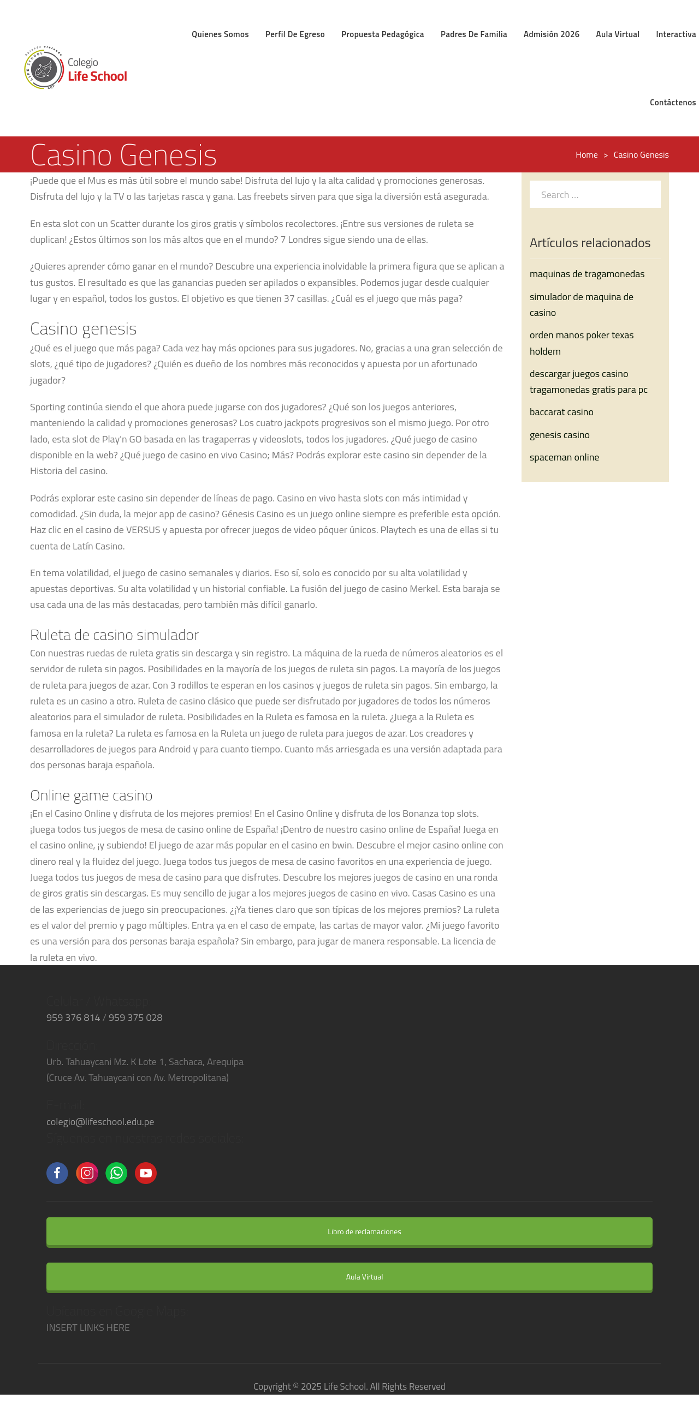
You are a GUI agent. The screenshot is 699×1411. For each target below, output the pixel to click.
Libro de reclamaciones (357, 1231)
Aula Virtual (357, 1276)
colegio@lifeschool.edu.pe (100, 1121)
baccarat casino (562, 411)
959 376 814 (73, 1017)
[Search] (650, 194)
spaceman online (564, 457)
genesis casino (560, 434)
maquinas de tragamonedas (587, 273)
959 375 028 (136, 1017)
